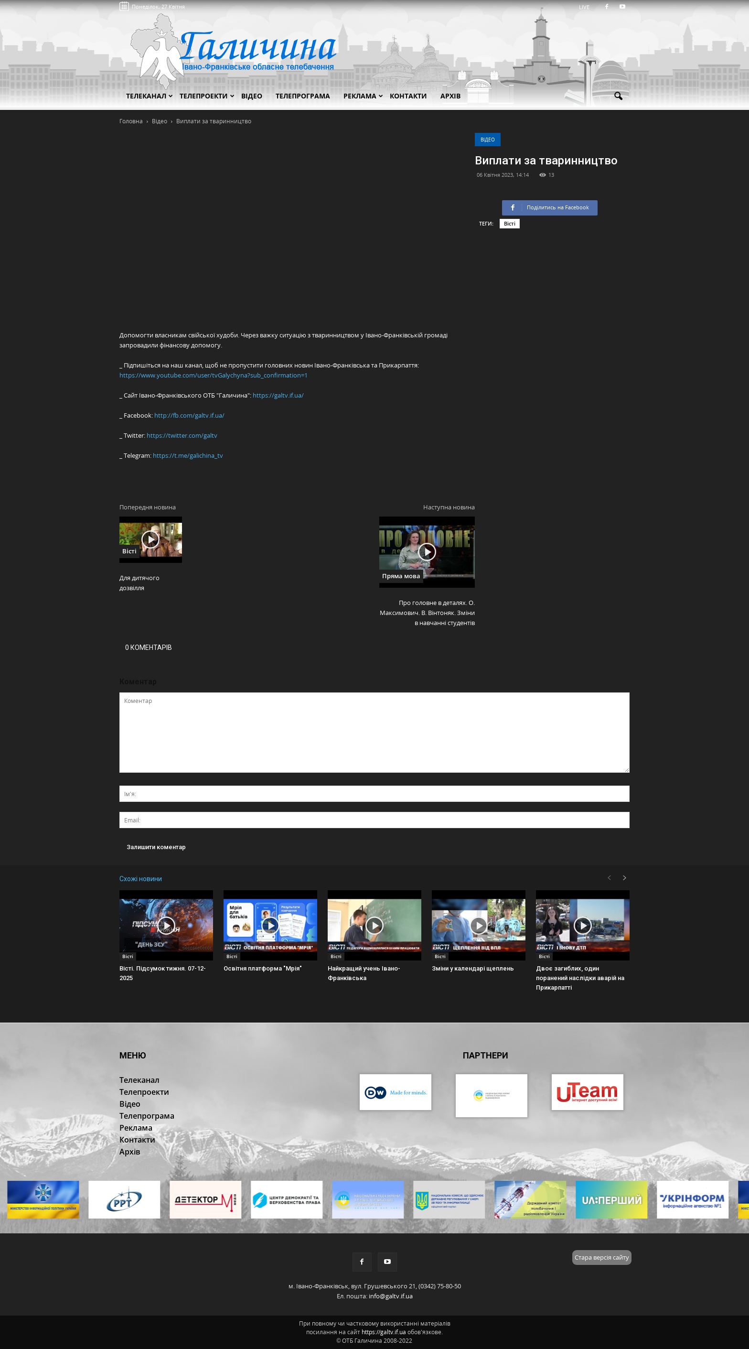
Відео (488, 139)
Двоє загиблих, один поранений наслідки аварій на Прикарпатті (580, 978)
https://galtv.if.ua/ (278, 395)
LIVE (587, 7)
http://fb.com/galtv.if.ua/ (189, 415)
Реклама (363, 95)
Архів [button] (450, 95)
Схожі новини (140, 879)
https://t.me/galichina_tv (188, 455)
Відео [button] (251, 95)
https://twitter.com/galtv (182, 435)
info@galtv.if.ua (391, 1296)
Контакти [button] (408, 95)
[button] (618, 96)
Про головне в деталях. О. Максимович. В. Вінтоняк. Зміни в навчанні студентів (427, 612)
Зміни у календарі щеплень (473, 968)
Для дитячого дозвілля (139, 582)
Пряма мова (401, 576)
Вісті (509, 223)
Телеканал (149, 95)
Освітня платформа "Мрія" (263, 968)
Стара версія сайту (602, 1257)
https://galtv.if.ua (384, 1332)
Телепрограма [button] (303, 95)
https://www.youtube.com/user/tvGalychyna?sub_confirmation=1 (213, 375)
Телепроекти (207, 95)
